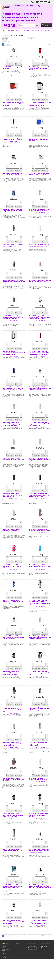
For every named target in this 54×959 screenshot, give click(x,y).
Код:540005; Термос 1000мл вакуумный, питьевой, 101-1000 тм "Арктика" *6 (39, 424)
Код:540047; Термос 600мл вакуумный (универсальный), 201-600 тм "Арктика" (13, 922)
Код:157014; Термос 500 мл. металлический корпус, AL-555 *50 (12, 850)
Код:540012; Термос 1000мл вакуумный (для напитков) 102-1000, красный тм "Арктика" (39, 352)
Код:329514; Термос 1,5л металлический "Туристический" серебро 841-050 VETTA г (13, 352)
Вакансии (17, 945)
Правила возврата (5, 952)
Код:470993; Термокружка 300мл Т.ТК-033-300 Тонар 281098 (13, 174)
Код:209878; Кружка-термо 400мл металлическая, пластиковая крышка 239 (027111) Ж (40, 104)
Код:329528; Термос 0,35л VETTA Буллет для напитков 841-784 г (39, 209)
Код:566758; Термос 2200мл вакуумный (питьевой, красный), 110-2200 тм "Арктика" (13, 815)
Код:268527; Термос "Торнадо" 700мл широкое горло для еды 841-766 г (12, 210)
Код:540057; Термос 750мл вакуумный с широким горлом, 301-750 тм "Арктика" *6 (39, 922)
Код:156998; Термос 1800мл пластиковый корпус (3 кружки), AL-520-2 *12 (13, 779)
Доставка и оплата (5, 950)
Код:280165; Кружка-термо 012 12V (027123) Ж (13, 67)
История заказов (44, 946)
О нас (3, 945)
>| (9, 44)
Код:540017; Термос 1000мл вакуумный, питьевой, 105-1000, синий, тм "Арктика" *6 (12, 495)
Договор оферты (5, 949)
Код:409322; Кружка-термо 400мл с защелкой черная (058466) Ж (13, 138)
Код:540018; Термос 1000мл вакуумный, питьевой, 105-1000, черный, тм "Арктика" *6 (39, 495)
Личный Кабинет (44, 945)
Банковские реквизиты (6, 954)
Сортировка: (31, 38)
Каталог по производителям (18, 20)
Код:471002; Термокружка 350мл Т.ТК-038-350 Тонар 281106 (39, 174)
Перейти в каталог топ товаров (20, 16)
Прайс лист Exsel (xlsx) (32, 949)
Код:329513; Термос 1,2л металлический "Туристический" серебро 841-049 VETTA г (40, 317)
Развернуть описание (13, 70)
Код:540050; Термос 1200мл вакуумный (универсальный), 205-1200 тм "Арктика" (40, 637)
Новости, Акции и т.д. (27, 5)
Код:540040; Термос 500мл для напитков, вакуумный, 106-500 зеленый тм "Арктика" (39, 850)
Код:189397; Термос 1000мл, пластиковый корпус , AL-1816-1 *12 (39, 566)
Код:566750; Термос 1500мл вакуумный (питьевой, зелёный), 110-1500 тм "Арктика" (13, 673)
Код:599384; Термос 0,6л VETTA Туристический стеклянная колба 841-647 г (13, 281)
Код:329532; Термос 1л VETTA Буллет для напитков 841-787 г (39, 778)
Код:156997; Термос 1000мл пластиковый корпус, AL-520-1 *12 (40, 529)
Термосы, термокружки (41, 31)
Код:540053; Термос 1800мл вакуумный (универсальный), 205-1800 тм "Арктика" (40, 744)
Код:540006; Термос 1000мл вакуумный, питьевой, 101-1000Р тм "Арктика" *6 (13, 459)
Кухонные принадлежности (18, 31)
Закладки (43, 947)
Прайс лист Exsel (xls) (32, 947)
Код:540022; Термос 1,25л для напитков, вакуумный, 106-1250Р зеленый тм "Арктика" (13, 317)
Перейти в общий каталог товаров (22, 13)
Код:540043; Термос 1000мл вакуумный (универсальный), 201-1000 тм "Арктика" (40, 388)
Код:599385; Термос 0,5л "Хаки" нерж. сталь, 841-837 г (12, 245)
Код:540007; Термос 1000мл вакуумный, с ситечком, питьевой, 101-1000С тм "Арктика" (13, 530)
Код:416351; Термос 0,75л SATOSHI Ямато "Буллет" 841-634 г (40, 280)
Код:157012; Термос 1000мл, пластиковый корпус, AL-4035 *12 (13, 601)
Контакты (4, 953)
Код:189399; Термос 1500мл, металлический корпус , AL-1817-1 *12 (40, 673)
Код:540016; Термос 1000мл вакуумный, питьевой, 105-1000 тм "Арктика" (39, 459)
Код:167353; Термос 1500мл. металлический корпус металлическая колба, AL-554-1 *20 (12, 709)
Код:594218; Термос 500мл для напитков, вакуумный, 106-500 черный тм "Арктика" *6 (12, 886)
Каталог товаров (9, 25)
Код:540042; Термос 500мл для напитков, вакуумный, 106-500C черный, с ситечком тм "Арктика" (40, 886)
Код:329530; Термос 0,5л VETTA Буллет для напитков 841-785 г (39, 245)
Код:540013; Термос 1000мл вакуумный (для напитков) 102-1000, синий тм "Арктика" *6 (12, 388)
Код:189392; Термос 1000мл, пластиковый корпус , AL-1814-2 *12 (12, 566)
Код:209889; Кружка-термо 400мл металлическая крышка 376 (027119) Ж (13, 104)
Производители (31, 945)
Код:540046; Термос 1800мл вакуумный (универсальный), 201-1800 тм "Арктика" (13, 744)
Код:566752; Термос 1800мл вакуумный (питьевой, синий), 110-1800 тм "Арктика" (39, 708)
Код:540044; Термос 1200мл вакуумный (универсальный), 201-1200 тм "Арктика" (13, 637)
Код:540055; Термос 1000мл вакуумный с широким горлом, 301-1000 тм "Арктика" (12, 424)
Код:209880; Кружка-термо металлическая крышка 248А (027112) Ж (38, 139)
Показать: (4, 41)
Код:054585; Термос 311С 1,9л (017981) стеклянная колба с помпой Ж (38, 815)
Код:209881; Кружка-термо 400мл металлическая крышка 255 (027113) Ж (40, 68)
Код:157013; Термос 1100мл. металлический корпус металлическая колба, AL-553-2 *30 (39, 602)
